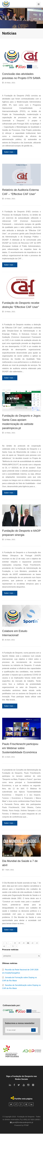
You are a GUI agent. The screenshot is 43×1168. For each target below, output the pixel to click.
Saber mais (9, 152)
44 (4, 946)
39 (19, 943)
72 (13, 946)
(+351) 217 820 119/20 (31, 1119)
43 (37, 943)
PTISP (26, 1125)
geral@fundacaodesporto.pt (22, 1122)
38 (15, 943)
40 (24, 943)
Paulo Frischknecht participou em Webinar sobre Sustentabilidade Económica (20, 748)
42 (32, 943)
